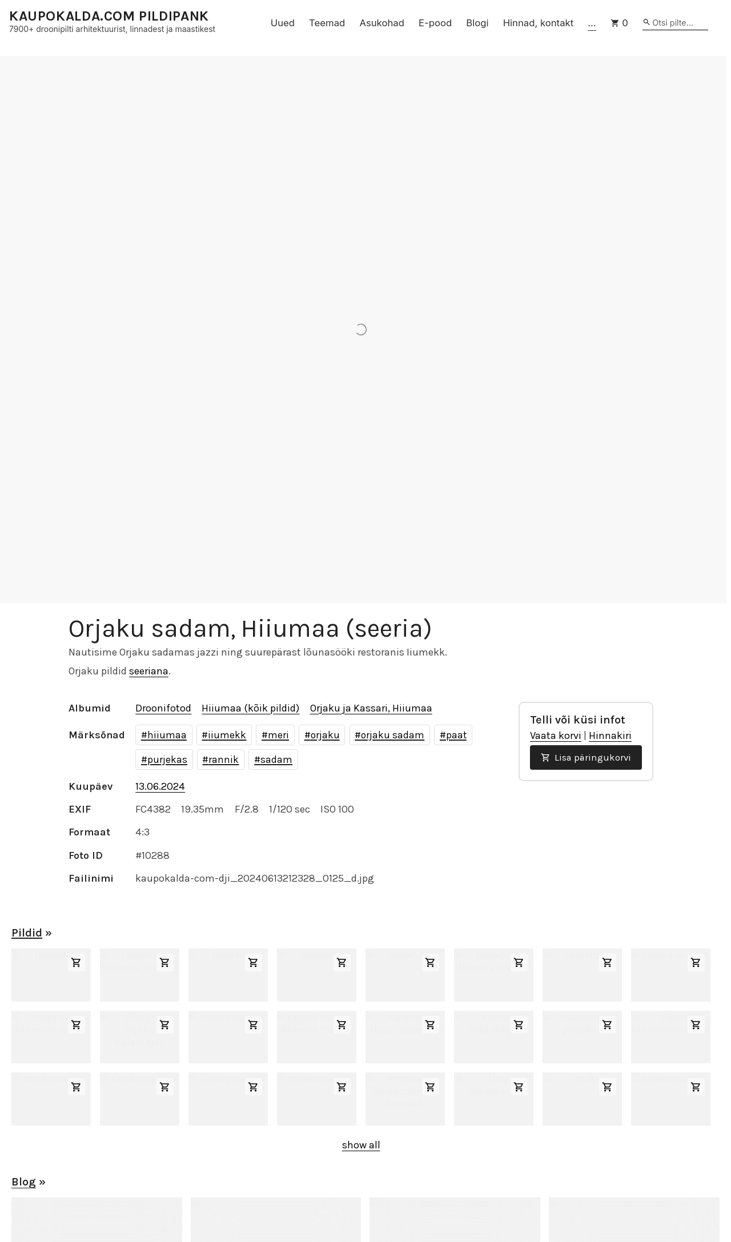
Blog (23, 1181)
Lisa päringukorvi (586, 757)
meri (278, 735)
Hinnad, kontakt (538, 23)
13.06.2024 (160, 786)
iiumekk (227, 735)
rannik (223, 759)
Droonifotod (163, 708)
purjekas (167, 759)
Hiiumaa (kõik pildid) (250, 708)
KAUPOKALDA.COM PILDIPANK (109, 16)
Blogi (477, 23)
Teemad (327, 23)
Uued (283, 23)
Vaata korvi (555, 735)
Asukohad (381, 23)
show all (361, 1145)
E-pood (435, 23)
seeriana (148, 671)
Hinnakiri (610, 735)
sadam (276, 759)
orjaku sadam (392, 735)
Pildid (26, 932)
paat (456, 735)
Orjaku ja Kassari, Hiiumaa (371, 708)
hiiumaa (167, 735)
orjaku (325, 735)
